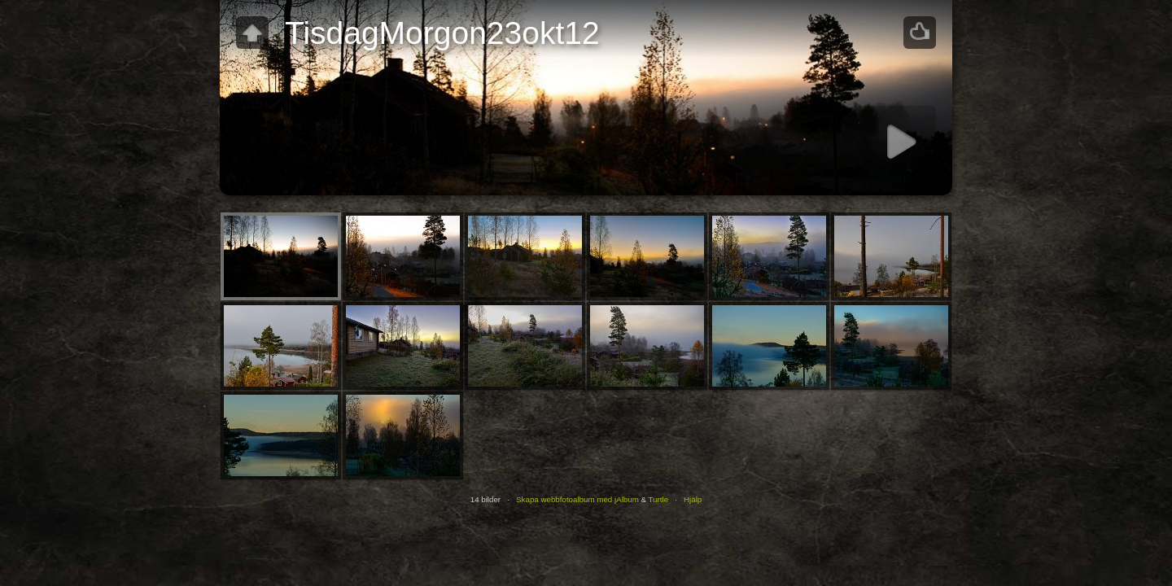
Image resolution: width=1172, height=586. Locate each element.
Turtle (659, 499)
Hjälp (693, 499)
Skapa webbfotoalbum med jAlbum (577, 499)
